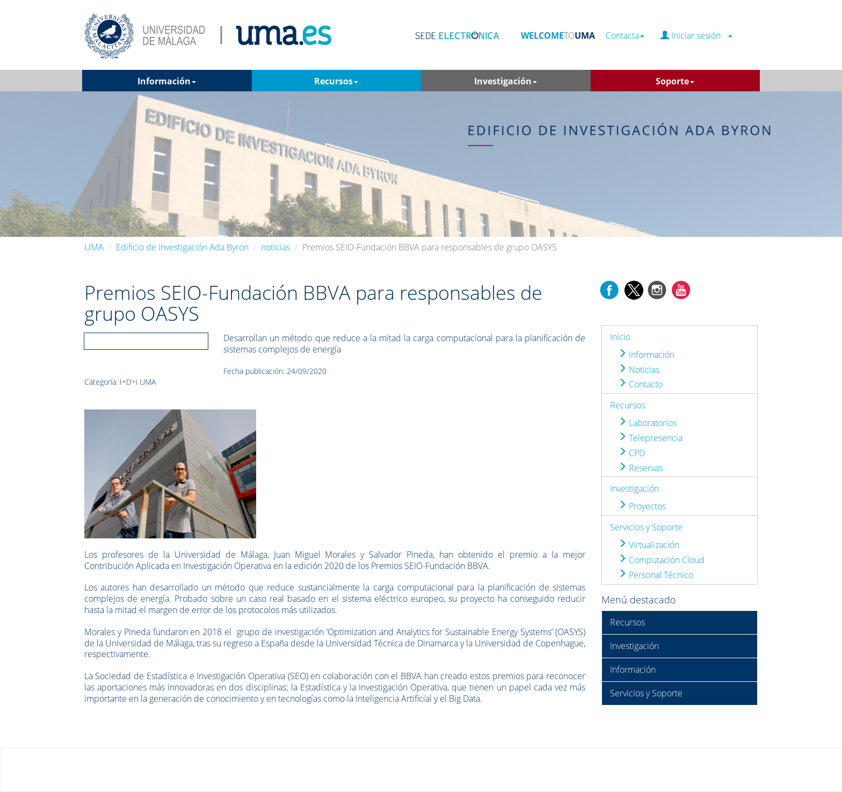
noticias (275, 247)
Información (646, 355)
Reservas (640, 468)
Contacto (640, 384)
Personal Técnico (655, 575)
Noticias (638, 370)
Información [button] (166, 81)
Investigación (634, 488)
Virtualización (648, 545)
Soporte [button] (675, 81)
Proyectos (642, 506)
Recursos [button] (336, 81)
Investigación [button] (505, 81)
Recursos (627, 405)
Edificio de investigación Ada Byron (182, 247)
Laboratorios (647, 423)
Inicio (620, 337)
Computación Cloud (661, 560)
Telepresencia (650, 438)
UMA (94, 247)
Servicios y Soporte (646, 527)
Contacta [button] (625, 35)
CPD (631, 453)
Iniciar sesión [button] (696, 35)
